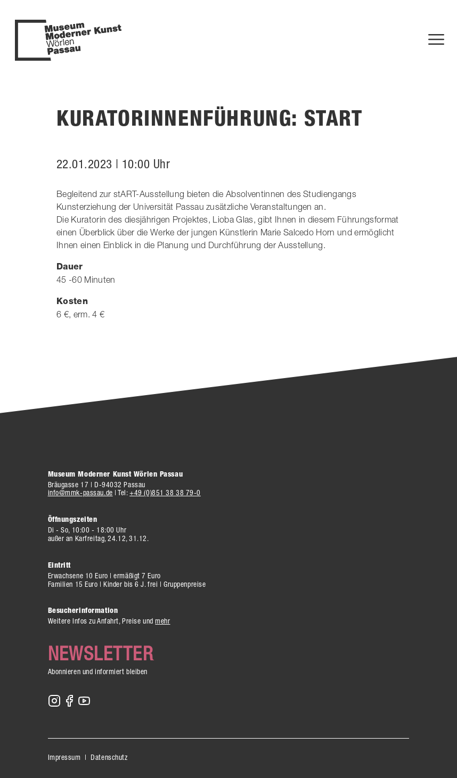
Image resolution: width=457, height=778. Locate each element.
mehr (162, 621)
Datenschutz (109, 757)
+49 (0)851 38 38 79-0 (165, 492)
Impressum (64, 757)
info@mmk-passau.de (80, 492)
